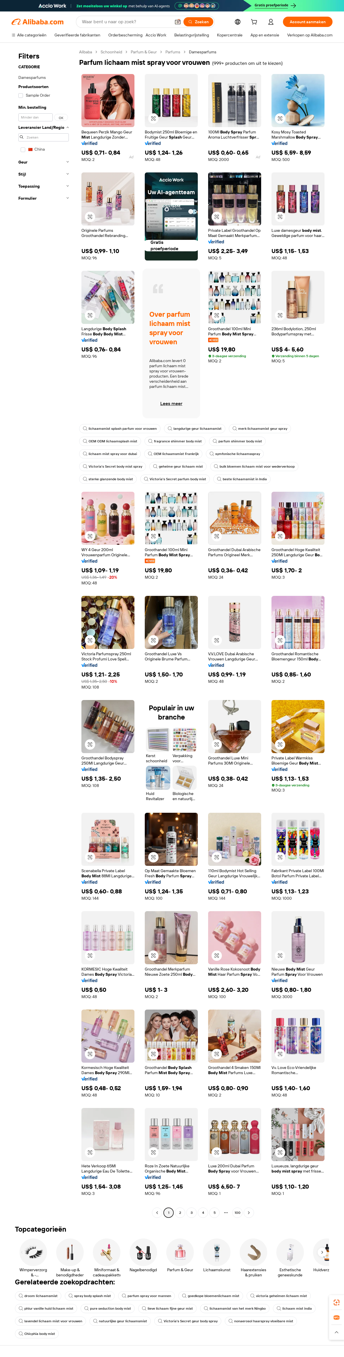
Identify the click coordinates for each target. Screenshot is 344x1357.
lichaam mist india (294, 1308)
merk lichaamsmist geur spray (259, 428)
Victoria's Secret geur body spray (188, 1321)
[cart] (255, 22)
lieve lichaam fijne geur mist (167, 1308)
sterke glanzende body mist (108, 479)
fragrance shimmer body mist (175, 441)
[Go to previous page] (157, 1213)
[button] (177, 21)
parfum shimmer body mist (237, 441)
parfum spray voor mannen (146, 1296)
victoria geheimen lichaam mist (278, 1296)
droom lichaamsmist (38, 1296)
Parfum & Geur (144, 52)
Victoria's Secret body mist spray (112, 466)
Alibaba (85, 52)
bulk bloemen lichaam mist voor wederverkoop (254, 466)
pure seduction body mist (107, 1308)
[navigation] (43, 633)
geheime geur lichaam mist (178, 466)
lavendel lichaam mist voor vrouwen (50, 1321)
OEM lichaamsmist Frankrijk (173, 454)
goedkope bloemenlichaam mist (210, 1296)
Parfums (172, 52)
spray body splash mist (90, 1296)
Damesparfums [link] (202, 52)
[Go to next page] (249, 1213)
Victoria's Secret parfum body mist (175, 479)
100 (237, 1213)
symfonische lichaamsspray (235, 454)
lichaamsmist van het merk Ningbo (235, 1308)
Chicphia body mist (37, 1333)
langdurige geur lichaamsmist (195, 428)
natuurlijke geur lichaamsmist (120, 1321)
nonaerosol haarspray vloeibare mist (260, 1321)
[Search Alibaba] (126, 22)
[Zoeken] (198, 21)
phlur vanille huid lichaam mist (46, 1308)
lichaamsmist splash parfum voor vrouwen (120, 428)
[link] (336, 1302)
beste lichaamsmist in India (242, 479)
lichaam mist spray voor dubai (110, 454)
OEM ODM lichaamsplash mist (110, 441)
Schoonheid (111, 52)
